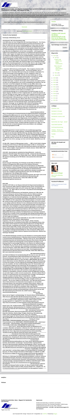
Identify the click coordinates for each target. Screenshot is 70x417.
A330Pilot (44, 413)
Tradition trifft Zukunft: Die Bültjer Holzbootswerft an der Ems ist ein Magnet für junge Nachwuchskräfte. (59, 36)
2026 (54, 55)
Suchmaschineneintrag (57, 127)
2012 (54, 100)
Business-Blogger (58, 173)
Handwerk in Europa (56, 111)
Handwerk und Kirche (56, 114)
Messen (53, 119)
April (56, 57)
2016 (54, 95)
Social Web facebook (56, 124)
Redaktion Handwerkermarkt (57, 184)
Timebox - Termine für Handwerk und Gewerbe (57, 130)
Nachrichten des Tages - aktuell (59, 122)
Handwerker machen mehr (58, 116)
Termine (53, 21)
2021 (54, 86)
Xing (52, 136)
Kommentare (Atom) (27, 31)
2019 (54, 91)
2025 (54, 78)
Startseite (24, 27)
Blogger (55, 413)
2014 (54, 98)
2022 (54, 84)
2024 (54, 80)
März (56, 72)
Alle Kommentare (57, 157)
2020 (54, 89)
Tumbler (53, 134)
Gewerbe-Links (55, 108)
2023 (54, 82)
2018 (54, 93)
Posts (54, 154)
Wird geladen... (55, 146)
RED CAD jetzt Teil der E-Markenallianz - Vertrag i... (58, 68)
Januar (56, 75)
